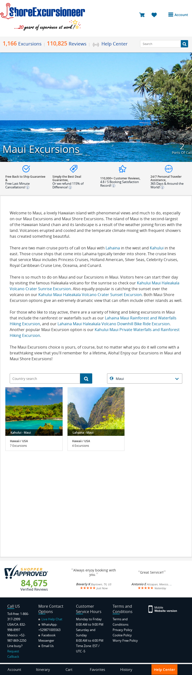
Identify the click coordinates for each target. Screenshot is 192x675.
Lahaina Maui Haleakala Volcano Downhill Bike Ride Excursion (114, 323)
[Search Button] (184, 43)
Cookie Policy (122, 635)
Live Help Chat (50, 619)
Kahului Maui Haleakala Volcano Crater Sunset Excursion (90, 294)
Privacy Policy (122, 630)
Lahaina (113, 248)
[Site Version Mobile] (162, 609)
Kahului (157, 248)
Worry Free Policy (125, 640)
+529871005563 (49, 630)
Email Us (46, 646)
